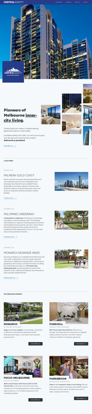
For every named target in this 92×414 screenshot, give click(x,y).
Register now (31, 228)
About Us (77, 2)
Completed (68, 2)
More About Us (10, 145)
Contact (85, 2)
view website (35, 340)
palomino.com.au (10, 234)
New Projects (59, 2)
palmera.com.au (10, 197)
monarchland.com (11, 275)
